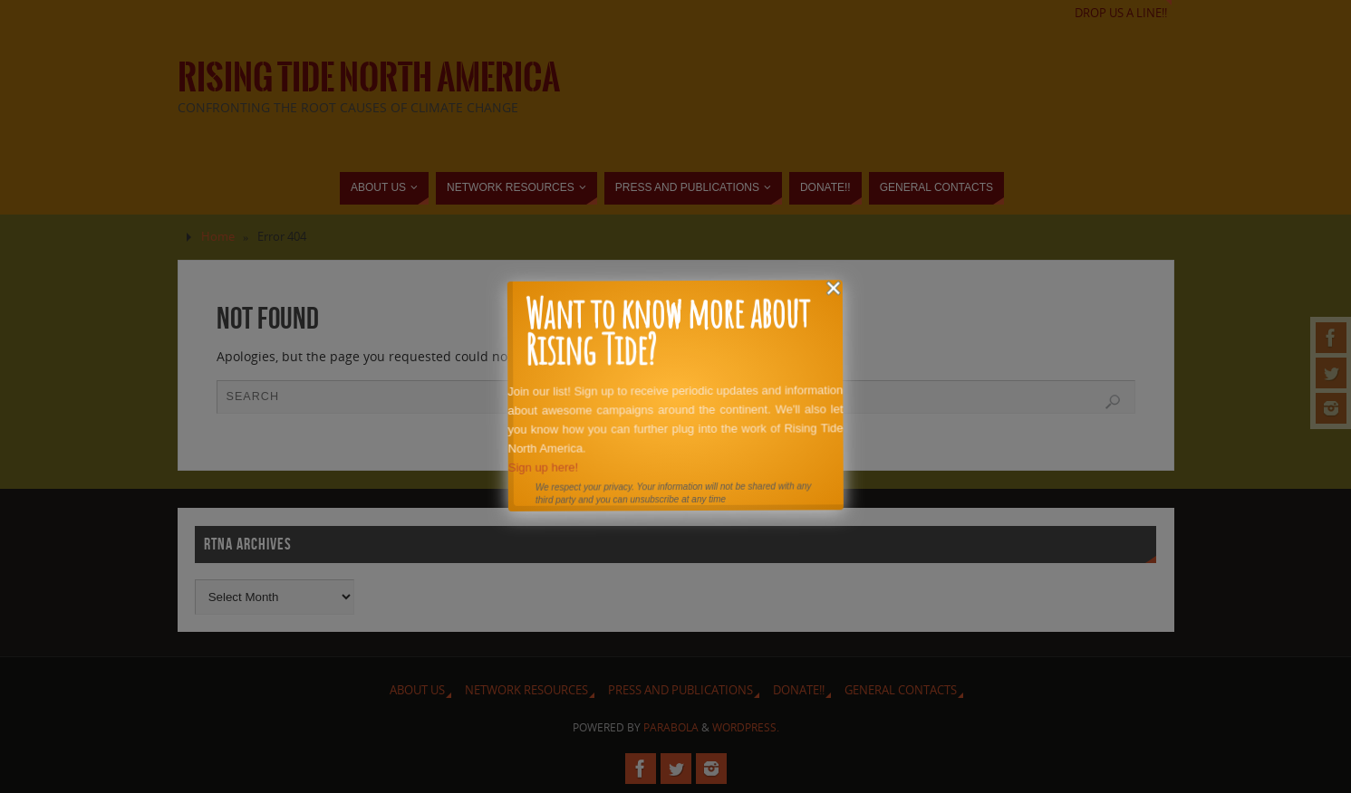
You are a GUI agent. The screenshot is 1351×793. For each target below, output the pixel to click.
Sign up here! (542, 466)
